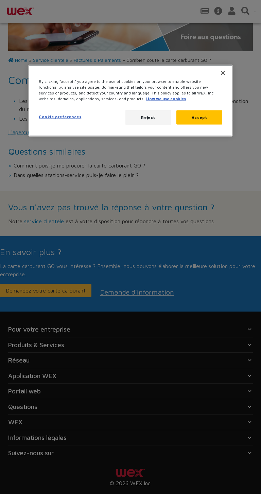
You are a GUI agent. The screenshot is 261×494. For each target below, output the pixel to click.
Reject (148, 117)
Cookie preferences (60, 116)
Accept (199, 117)
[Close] (222, 73)
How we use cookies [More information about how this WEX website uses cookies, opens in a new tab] (166, 98)
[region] (130, 101)
